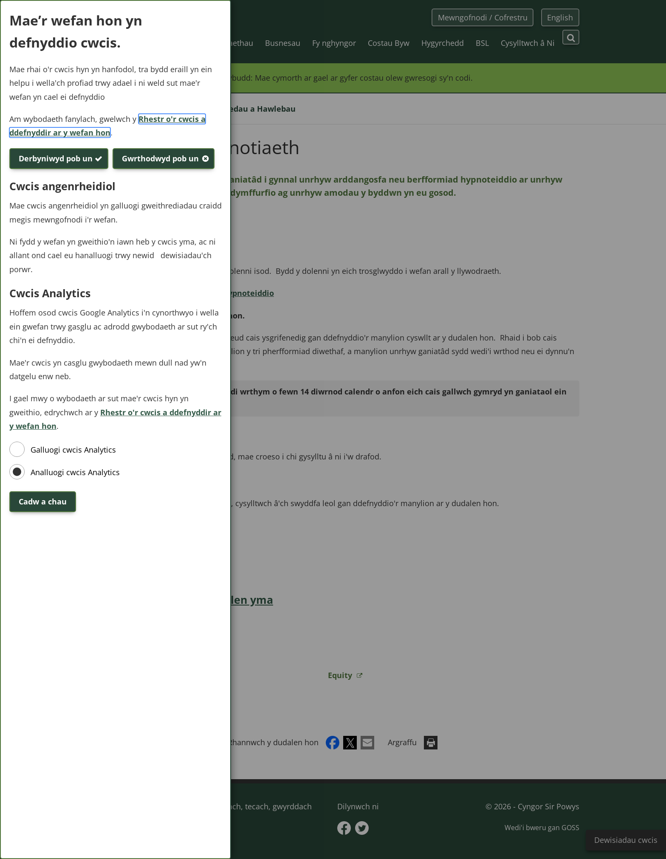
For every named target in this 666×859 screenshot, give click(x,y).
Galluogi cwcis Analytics (73, 450)
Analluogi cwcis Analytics (75, 472)
